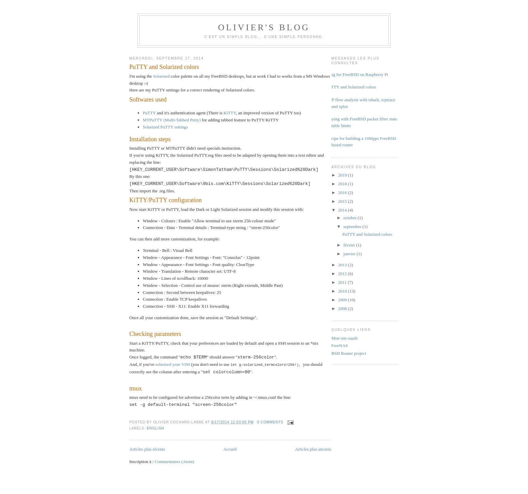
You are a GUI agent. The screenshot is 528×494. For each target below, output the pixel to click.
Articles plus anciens (313, 448)
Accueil (230, 448)
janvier (350, 253)
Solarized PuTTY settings (165, 126)
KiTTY (230, 112)
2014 (343, 210)
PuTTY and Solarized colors (164, 67)
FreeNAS (339, 345)
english (155, 428)
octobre (350, 217)
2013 (343, 264)
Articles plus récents (147, 448)
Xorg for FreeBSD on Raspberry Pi (357, 74)
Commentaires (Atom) (174, 461)
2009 (343, 299)
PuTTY (149, 112)
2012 (343, 273)
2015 (343, 201)
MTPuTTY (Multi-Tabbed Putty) (172, 119)
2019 (343, 175)
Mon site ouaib (344, 338)
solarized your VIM (172, 364)
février (349, 245)
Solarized (161, 76)
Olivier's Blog (264, 27)
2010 (343, 291)
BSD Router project (348, 353)
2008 (343, 308)
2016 (343, 192)
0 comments (270, 422)
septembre (353, 226)
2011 (343, 282)
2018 (343, 183)
